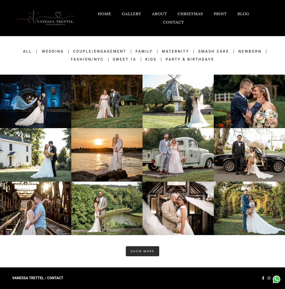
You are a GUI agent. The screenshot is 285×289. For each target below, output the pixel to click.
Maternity (175, 51)
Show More (142, 251)
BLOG (243, 13)
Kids (151, 59)
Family (144, 51)
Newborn (250, 51)
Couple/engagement (99, 51)
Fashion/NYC (87, 59)
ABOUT (159, 13)
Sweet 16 (124, 59)
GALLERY (131, 13)
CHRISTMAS (190, 13)
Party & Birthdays (190, 59)
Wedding (53, 51)
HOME (104, 13)
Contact (55, 278)
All (27, 51)
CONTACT (173, 22)
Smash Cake (213, 51)
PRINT (220, 13)
